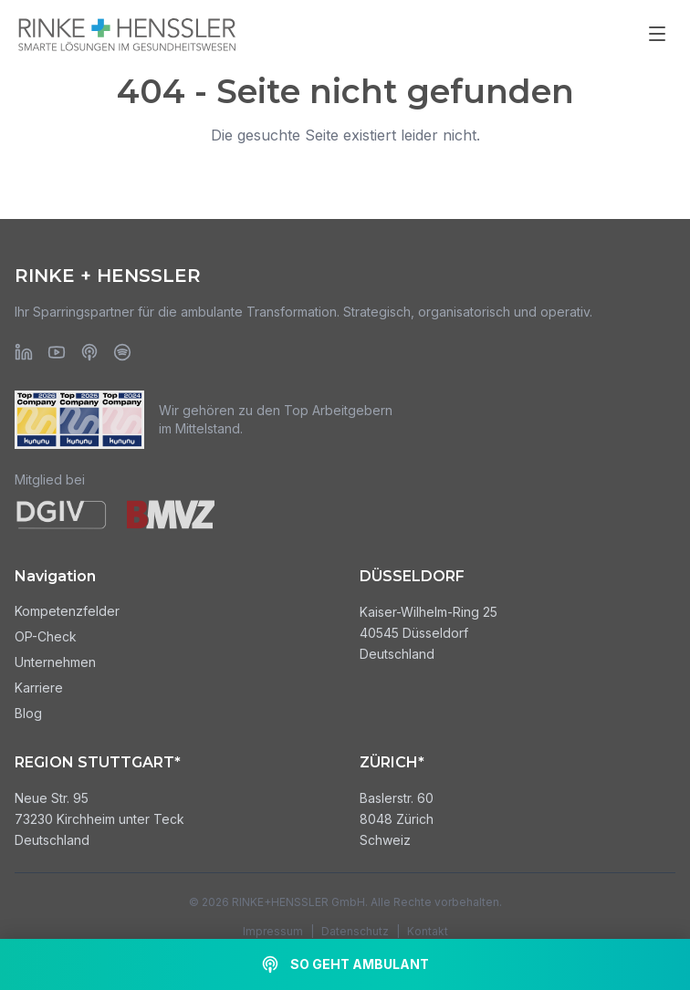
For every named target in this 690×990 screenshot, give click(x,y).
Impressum (273, 931)
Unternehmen (55, 662)
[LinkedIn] (24, 352)
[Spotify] (122, 352)
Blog (28, 713)
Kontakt (427, 931)
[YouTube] (56, 352)
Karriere (39, 687)
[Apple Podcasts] (89, 352)
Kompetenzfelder (67, 611)
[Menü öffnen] (657, 34)
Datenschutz (355, 931)
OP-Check (46, 636)
